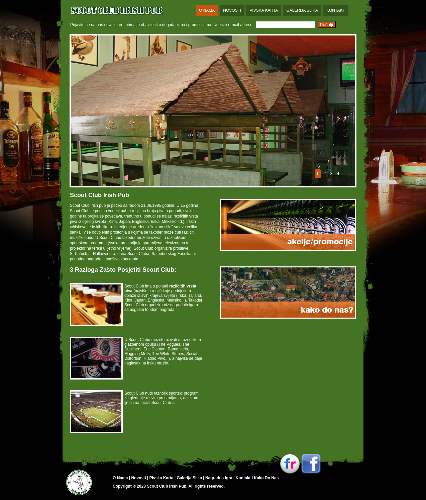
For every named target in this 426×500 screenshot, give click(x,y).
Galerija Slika (302, 10)
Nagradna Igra (218, 478)
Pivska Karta (263, 10)
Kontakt (335, 10)
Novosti (232, 10)
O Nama (207, 10)
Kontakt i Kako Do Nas (257, 478)
